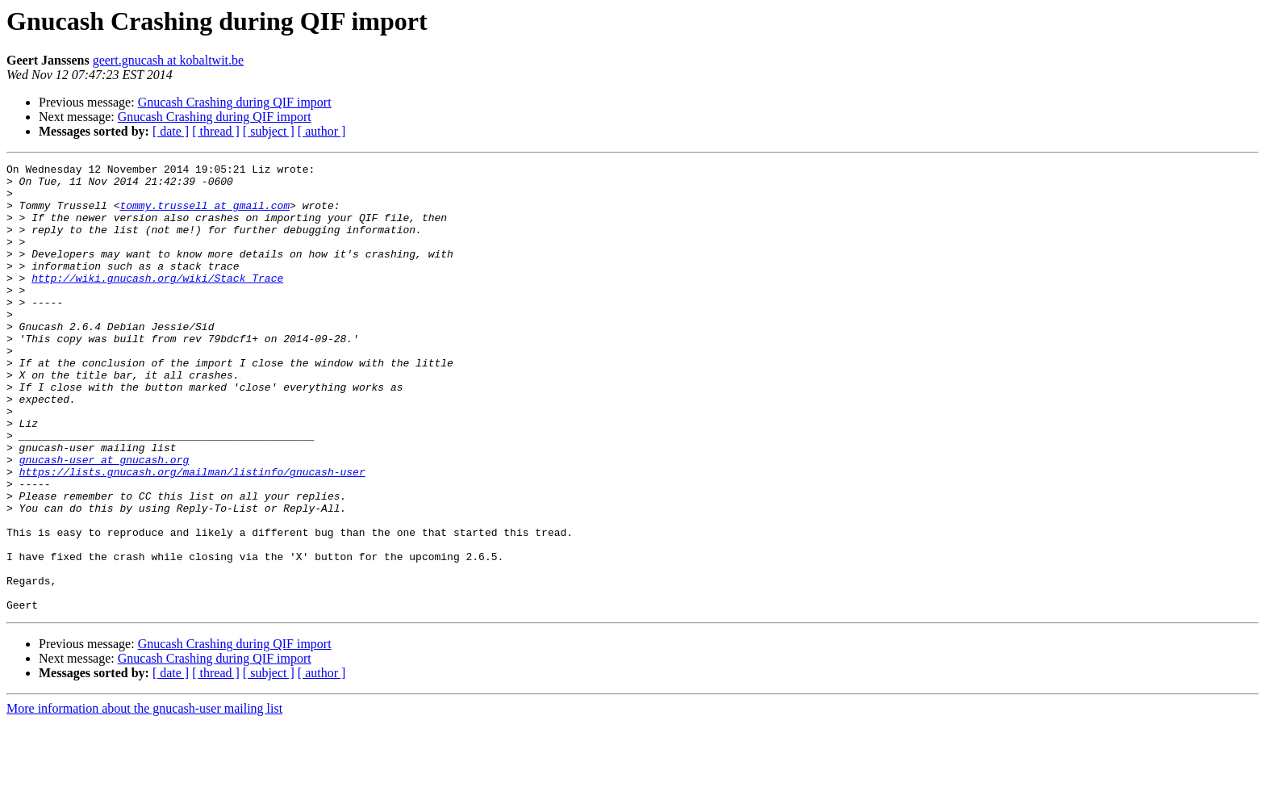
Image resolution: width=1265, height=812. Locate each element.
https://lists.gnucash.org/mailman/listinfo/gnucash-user (192, 534)
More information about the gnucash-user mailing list (144, 798)
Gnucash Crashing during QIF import (235, 102)
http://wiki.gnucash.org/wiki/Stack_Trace (157, 302)
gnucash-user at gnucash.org (104, 520)
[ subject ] (268, 131)
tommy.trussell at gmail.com (204, 214)
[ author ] (322, 131)
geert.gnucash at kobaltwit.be (168, 60)
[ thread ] (216, 131)
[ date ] (170, 131)
